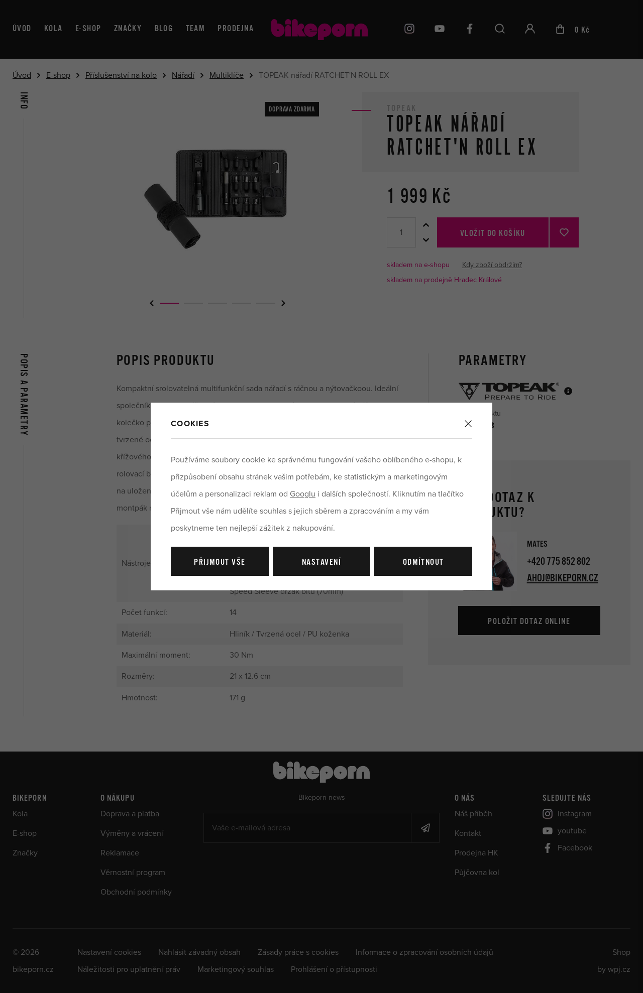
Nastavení (321, 562)
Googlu (302, 494)
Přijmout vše (219, 562)
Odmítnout (423, 562)
